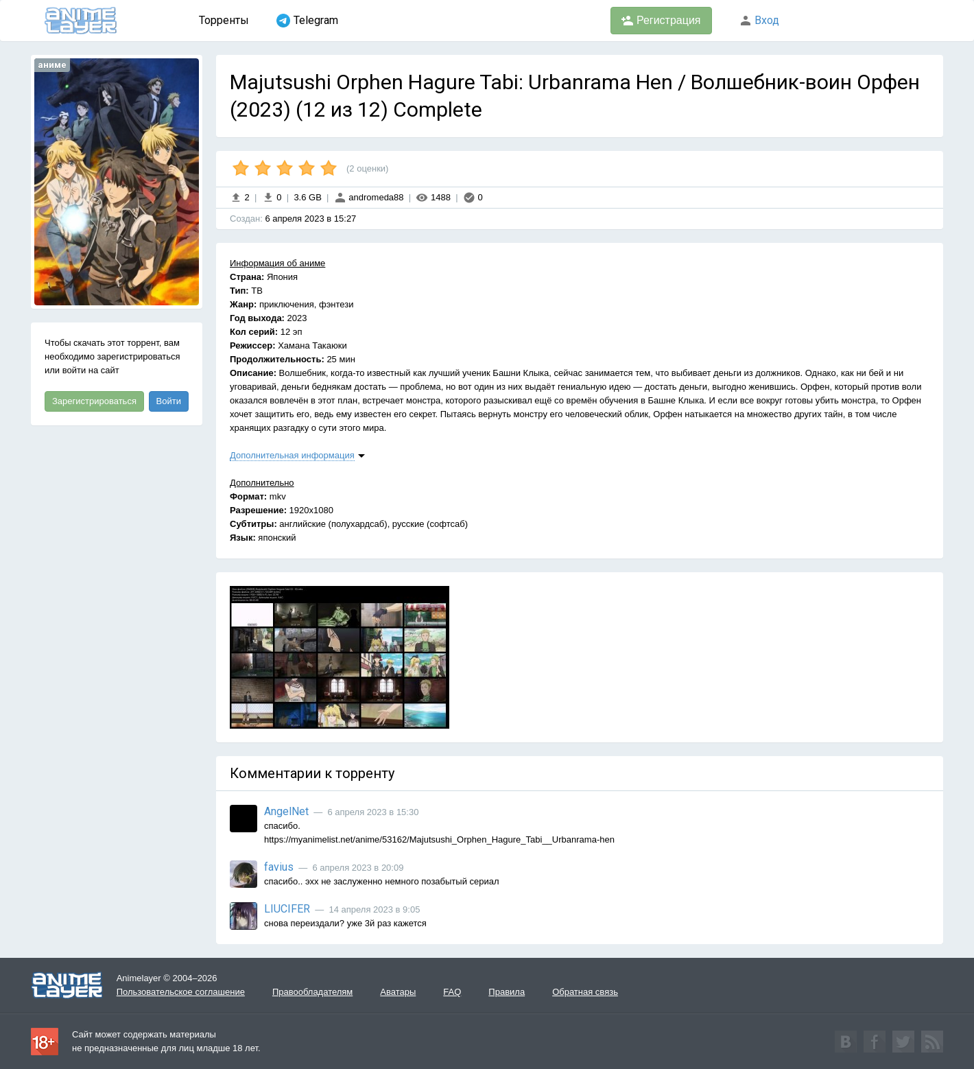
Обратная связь (585, 992)
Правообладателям (312, 992)
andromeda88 (369, 197)
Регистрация (661, 20)
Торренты (224, 20)
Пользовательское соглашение (181, 992)
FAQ (452, 992)
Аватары (398, 992)
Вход (759, 20)
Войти (168, 401)
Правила (506, 992)
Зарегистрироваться (94, 401)
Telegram (307, 20)
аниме (52, 65)
